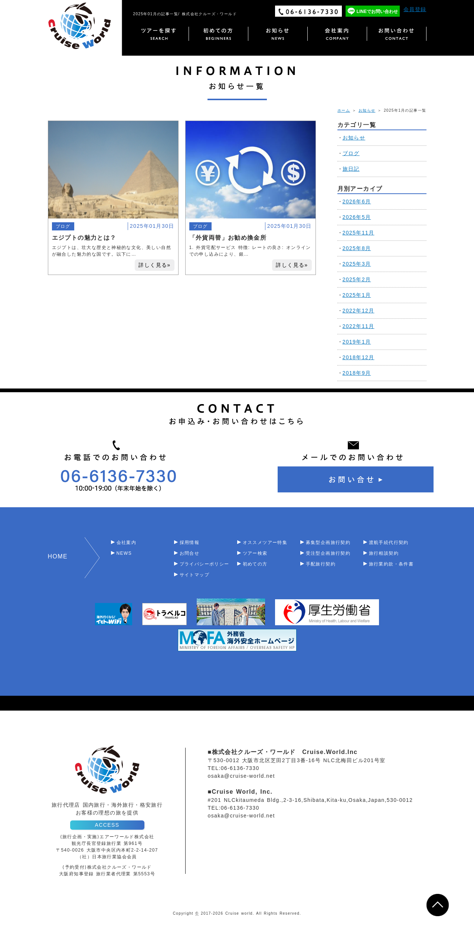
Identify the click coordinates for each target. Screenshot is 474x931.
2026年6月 (357, 201)
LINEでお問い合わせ (377, 11)
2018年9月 (357, 373)
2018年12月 (359, 357)
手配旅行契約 (321, 564)
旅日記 (351, 169)
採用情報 (190, 542)
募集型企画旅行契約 (328, 542)
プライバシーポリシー (204, 564)
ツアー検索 (255, 553)
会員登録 (414, 9)
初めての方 (255, 564)
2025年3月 (357, 264)
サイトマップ (194, 574)
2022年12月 (359, 311)
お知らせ (367, 110)
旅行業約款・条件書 (391, 564)
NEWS (124, 553)
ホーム (343, 110)
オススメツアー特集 (265, 542)
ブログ (63, 226)
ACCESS (107, 825)
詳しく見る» (154, 265)
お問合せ (190, 553)
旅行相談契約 (384, 553)
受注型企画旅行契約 (328, 553)
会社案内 (127, 542)
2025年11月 (359, 233)
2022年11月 (359, 326)
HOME (58, 556)
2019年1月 (357, 342)
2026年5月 (357, 217)
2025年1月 (357, 295)
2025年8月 (357, 248)
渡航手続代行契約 (389, 542)
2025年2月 (357, 279)
